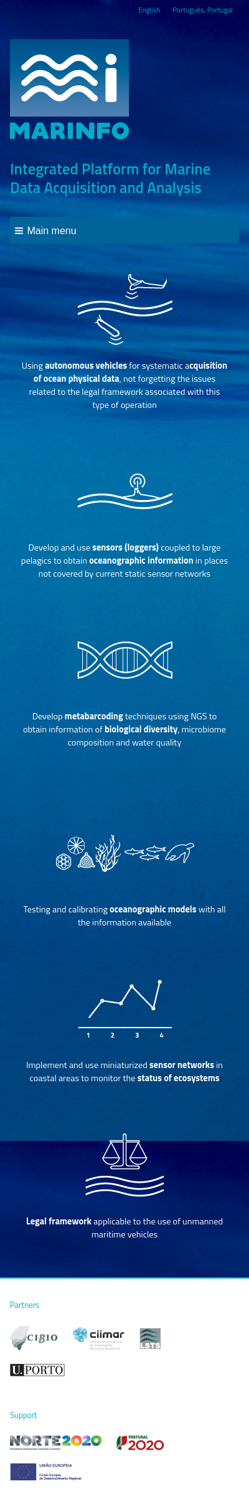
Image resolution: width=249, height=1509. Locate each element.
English (149, 9)
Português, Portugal (202, 9)
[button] (45, 230)
